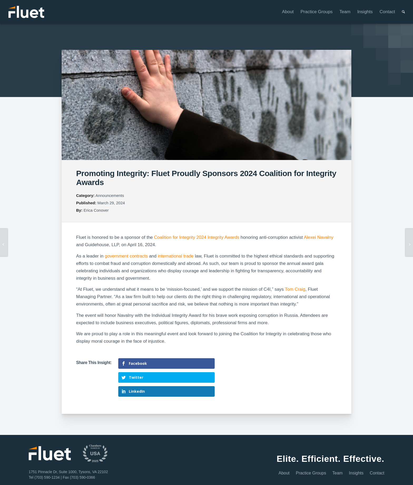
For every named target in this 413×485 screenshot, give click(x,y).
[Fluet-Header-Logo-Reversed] (26, 12)
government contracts (126, 256)
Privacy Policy (148, 474)
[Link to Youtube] (378, 475)
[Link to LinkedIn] (351, 475)
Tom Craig (295, 289)
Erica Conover (96, 210)
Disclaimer (128, 474)
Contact (377, 453)
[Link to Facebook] (365, 475)
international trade (176, 256)
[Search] (400, 12)
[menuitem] (284, 12)
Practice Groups (311, 453)
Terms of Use (109, 474)
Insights (356, 453)
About (284, 453)
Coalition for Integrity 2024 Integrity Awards (196, 237)
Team (337, 453)
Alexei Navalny (318, 237)
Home (93, 474)
